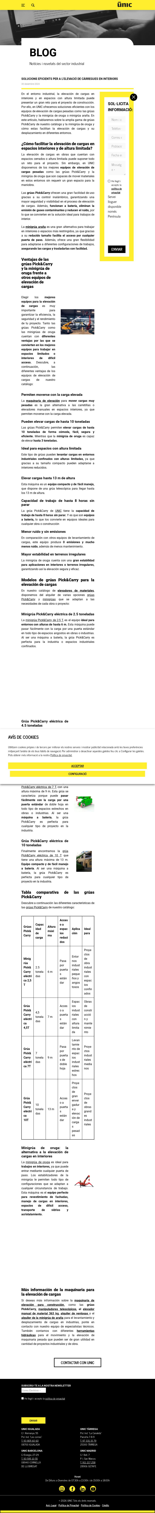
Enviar (116, 249)
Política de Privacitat (68, 1505)
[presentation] (48, 1410)
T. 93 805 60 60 (30, 1440)
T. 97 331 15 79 (88, 1440)
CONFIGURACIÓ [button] (77, 773)
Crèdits (105, 1505)
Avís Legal (51, 1505)
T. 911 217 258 (87, 1462)
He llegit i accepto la (116, 186)
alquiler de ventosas (75, 1313)
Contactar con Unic (77, 1363)
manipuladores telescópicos (57, 1309)
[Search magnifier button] (32, 5)
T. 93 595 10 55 (29, 1458)
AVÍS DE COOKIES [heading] (23, 737)
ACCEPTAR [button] (77, 765)
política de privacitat (55, 1398)
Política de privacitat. (61, 755)
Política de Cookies (90, 1505)
